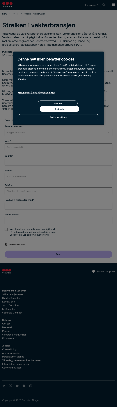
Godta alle (59, 109)
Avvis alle (57, 103)
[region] (58, 88)
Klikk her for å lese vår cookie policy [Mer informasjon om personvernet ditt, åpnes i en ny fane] (36, 92)
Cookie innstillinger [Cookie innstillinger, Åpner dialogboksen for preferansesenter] (58, 117)
